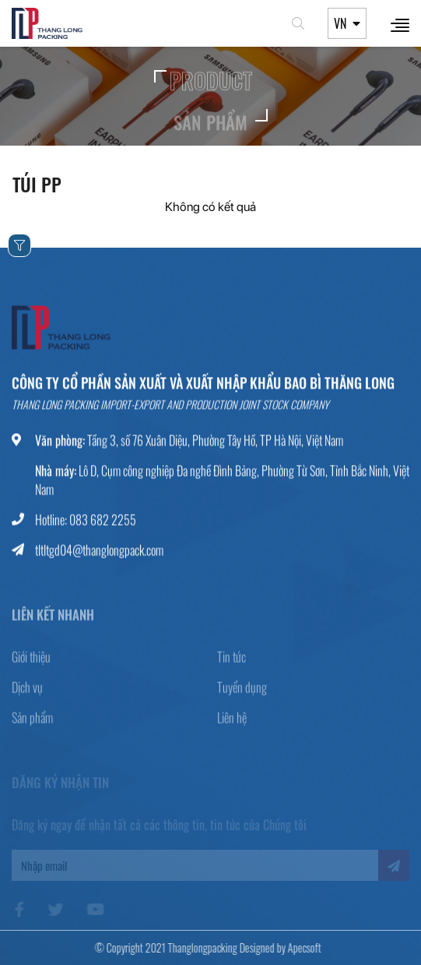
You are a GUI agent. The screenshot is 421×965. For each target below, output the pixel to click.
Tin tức (231, 664)
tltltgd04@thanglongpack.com (99, 552)
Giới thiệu (31, 664)
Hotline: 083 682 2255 (85, 521)
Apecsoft (299, 947)
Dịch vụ (27, 694)
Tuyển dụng (242, 694)
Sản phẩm (32, 725)
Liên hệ (232, 725)
